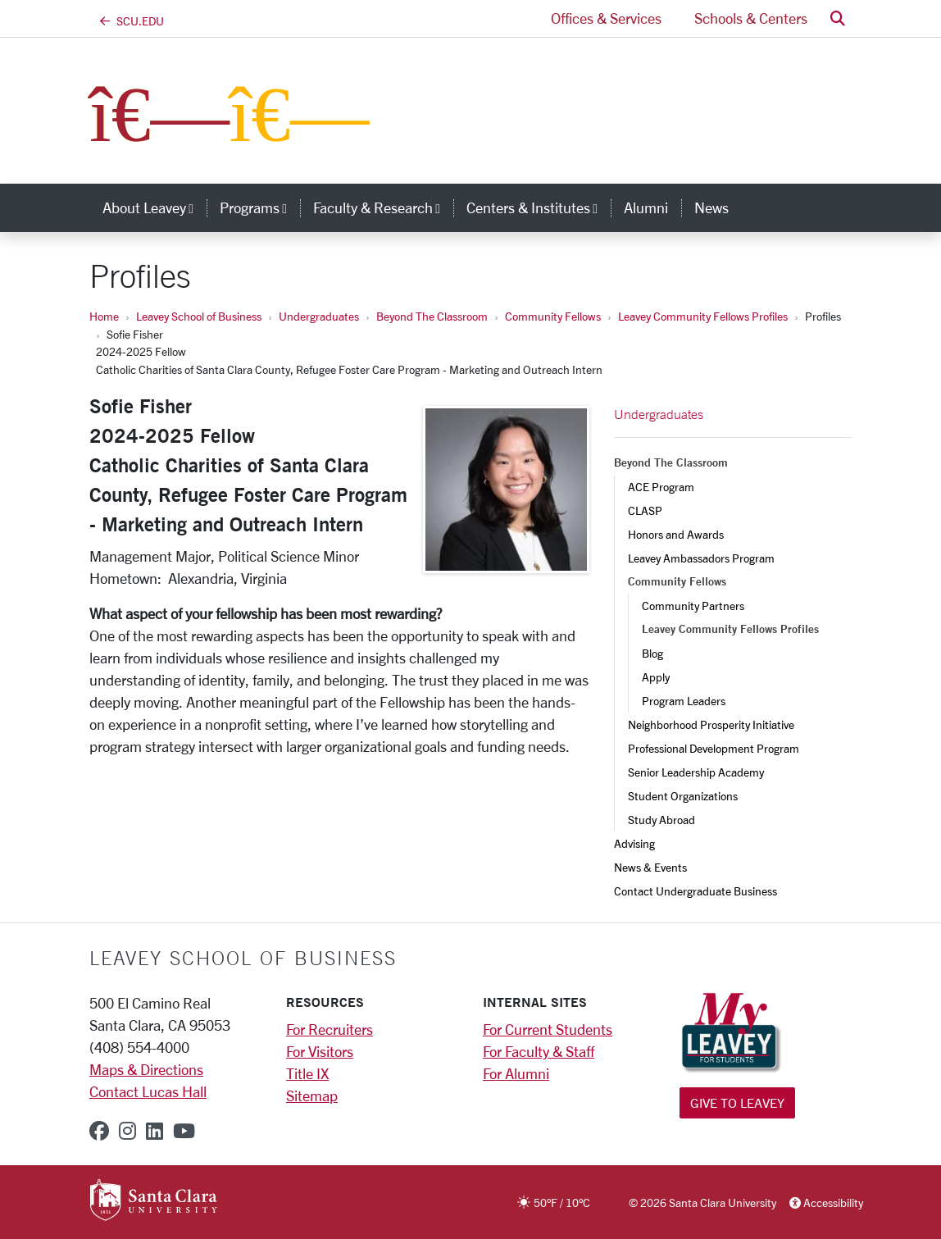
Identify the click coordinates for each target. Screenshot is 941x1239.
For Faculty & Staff (538, 1051)
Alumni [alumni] (646, 207)
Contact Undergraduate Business (695, 891)
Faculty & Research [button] (383, 207)
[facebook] (99, 1130)
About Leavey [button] (154, 207)
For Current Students (547, 1029)
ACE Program (661, 487)
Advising (634, 843)
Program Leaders (683, 701)
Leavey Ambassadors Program (701, 558)
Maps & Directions (146, 1069)
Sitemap (312, 1095)
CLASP (645, 510)
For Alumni (516, 1073)
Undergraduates (319, 316)
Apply (656, 677)
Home (104, 316)
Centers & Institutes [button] (538, 207)
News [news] (711, 207)
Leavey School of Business (198, 316)
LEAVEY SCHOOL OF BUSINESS (243, 957)
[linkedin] (154, 1130)
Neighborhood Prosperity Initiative (711, 724)
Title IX (307, 1073)
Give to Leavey (737, 1102)
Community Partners (693, 606)
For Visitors (319, 1051)
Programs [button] (260, 207)
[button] (838, 18)
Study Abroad (661, 820)
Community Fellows (553, 316)
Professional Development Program (713, 748)
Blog (652, 653)
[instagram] (127, 1130)
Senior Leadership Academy (696, 772)
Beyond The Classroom (432, 316)
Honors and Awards (676, 534)
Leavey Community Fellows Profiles (703, 316)
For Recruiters (329, 1029)
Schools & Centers (750, 18)
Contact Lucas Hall (148, 1091)
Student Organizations (683, 796)
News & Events (650, 867)
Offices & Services (606, 18)
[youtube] (184, 1130)
